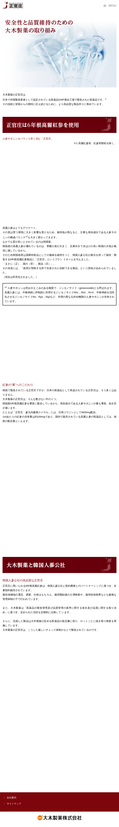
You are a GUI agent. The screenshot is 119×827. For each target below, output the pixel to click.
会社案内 (11, 797)
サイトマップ (14, 803)
